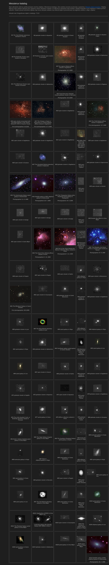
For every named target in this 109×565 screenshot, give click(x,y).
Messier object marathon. (93, 7)
